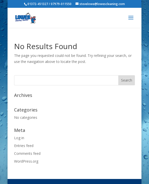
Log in (19, 137)
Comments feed (27, 153)
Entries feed (23, 145)
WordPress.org (26, 161)
